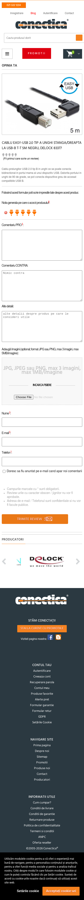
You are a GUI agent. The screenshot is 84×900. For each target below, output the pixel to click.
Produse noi (42, 768)
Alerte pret (42, 699)
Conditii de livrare (42, 808)
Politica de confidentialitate (42, 825)
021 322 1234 (14, 5)
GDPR (42, 716)
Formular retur (42, 711)
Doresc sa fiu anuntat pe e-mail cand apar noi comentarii (44, 471)
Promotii (37, 53)
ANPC (42, 837)
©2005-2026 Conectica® (42, 848)
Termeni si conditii (42, 831)
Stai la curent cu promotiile (42, 628)
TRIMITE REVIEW (35, 519)
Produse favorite (42, 693)
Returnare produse (41, 819)
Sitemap (42, 756)
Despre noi (42, 751)
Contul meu (42, 688)
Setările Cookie (42, 722)
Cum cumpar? (42, 802)
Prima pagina (42, 745)
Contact (42, 774)
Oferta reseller (41, 842)
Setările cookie (28, 891)
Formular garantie (42, 705)
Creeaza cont (42, 676)
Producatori (42, 779)
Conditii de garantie (42, 814)
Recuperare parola (42, 682)
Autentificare (42, 671)
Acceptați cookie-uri (61, 891)
